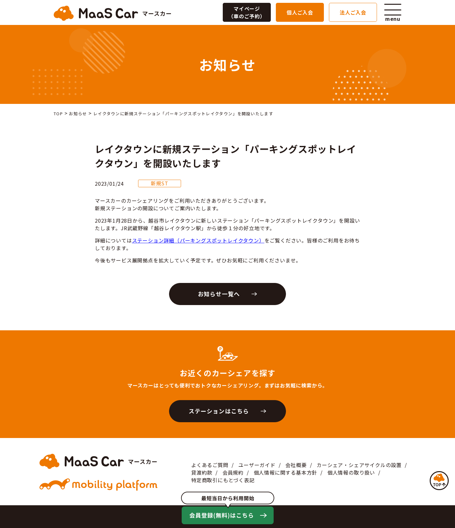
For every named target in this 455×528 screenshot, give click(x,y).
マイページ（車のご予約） (246, 12)
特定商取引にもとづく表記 (223, 480)
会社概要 (295, 465)
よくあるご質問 (209, 465)
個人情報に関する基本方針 (286, 472)
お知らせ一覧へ (219, 294)
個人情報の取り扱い (351, 472)
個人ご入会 (300, 12)
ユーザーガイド (257, 465)
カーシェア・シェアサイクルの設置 (359, 465)
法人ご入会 (353, 12)
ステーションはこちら (219, 411)
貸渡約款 (201, 472)
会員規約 (233, 472)
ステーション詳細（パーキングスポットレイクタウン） (198, 240)
